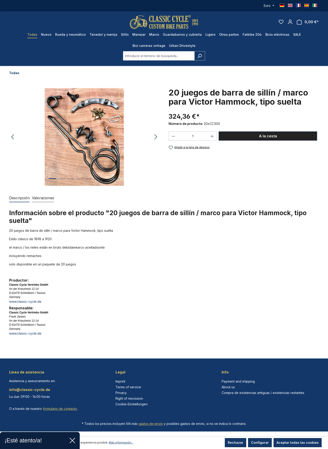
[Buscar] (199, 56)
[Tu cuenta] (290, 22)
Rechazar (235, 442)
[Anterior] (12, 137)
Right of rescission (129, 398)
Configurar (260, 442)
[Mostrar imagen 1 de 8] (52, 182)
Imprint (120, 381)
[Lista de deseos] (281, 22)
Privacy (121, 393)
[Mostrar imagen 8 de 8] (116, 182)
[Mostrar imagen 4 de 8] (79, 182)
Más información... (121, 442)
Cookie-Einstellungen (131, 404)
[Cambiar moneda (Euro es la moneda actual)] (269, 6)
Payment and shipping (238, 381)
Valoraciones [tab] (43, 198)
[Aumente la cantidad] (212, 136)
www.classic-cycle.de (25, 301)
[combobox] (159, 56)
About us (228, 387)
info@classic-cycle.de (29, 389)
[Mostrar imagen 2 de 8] (61, 182)
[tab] (19, 198)
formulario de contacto (60, 409)
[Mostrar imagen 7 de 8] (107, 182)
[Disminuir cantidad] (173, 136)
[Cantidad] (193, 136)
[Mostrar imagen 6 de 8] (98, 182)
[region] (84, 137)
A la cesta (268, 136)
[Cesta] (308, 22)
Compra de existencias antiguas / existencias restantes (263, 393)
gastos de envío (150, 424)
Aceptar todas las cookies (298, 442)
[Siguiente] (155, 137)
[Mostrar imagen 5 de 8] (88, 182)
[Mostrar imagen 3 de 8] (70, 182)
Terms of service (128, 387)
